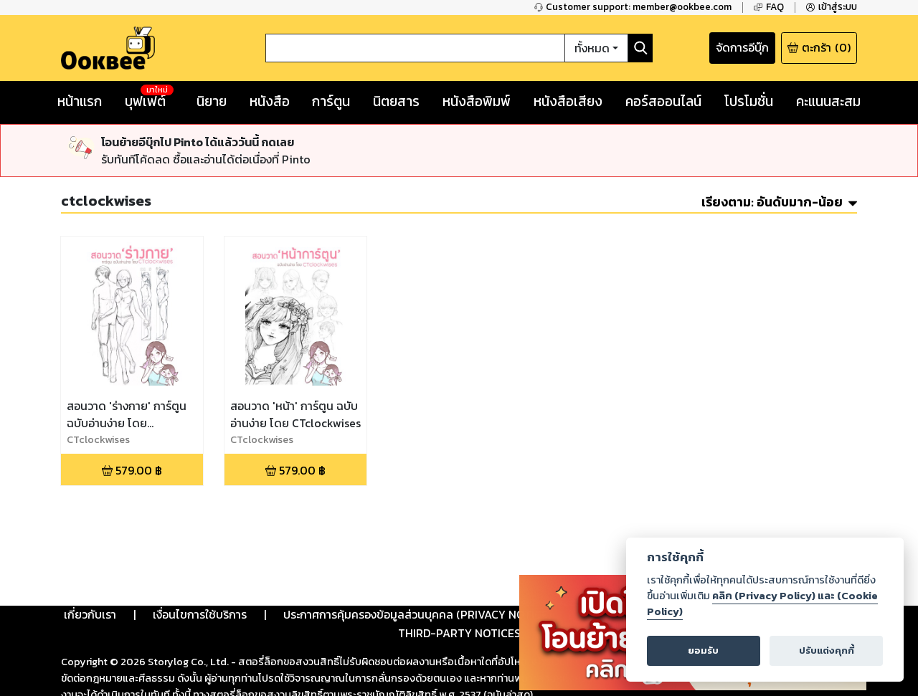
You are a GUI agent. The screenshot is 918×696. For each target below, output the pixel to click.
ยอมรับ (703, 650)
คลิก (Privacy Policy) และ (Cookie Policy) (762, 603)
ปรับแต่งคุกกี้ (826, 650)
